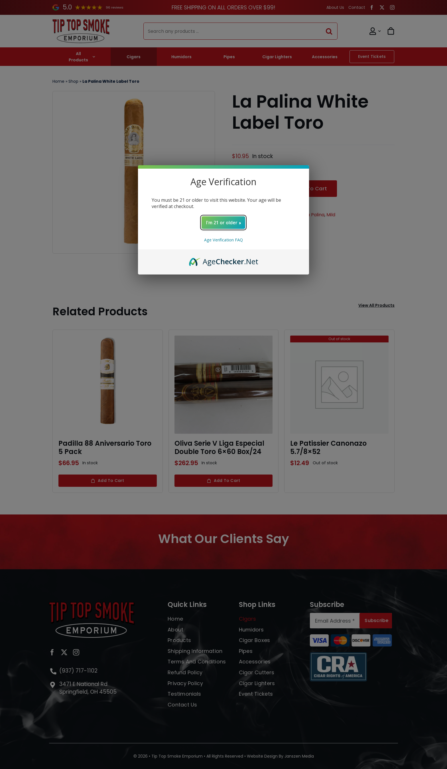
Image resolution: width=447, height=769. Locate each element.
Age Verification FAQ (223, 240)
